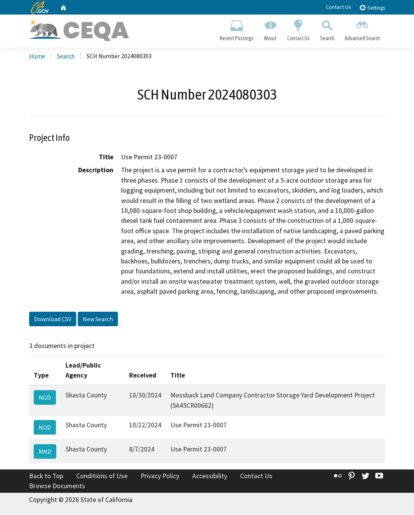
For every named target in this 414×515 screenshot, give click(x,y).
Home (37, 57)
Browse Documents (57, 486)
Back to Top (46, 477)
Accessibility (209, 477)
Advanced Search (362, 29)
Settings (372, 7)
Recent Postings (236, 29)
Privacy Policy (160, 477)
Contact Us (338, 6)
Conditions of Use (102, 477)
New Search (98, 320)
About (270, 29)
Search (327, 29)
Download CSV (52, 320)
